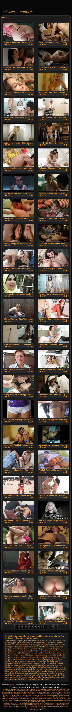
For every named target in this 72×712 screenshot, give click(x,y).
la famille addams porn (44, 671)
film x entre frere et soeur (33, 661)
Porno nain (31, 694)
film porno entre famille (25, 651)
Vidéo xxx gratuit (60, 705)
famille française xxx (44, 641)
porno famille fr (32, 679)
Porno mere (66, 692)
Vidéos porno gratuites (9, 689)
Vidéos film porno (49, 694)
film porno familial (51, 651)
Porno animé (18, 698)
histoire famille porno (12, 671)
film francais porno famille (24, 647)
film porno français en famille (15, 655)
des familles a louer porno (14, 641)
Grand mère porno (36, 690)
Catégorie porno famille (26, 12)
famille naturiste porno (42, 643)
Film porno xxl (46, 690)
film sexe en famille (17, 661)
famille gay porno (11, 643)
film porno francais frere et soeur (16, 657)
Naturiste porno (34, 689)
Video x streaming (29, 700)
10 (41, 627)
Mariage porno (32, 703)
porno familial (39, 677)
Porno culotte (55, 700)
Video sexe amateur (46, 697)
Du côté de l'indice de (10, 12)
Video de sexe (56, 690)
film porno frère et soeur (37, 657)
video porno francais (8, 698)
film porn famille (39, 647)
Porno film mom (41, 692)
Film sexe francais (52, 695)
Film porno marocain (26, 695)
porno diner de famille (23, 675)
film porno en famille (46, 649)
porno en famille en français (41, 675)
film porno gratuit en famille (55, 657)
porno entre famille (11, 677)
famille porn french (57, 643)
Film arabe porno (41, 708)
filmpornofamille (48, 665)
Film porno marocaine (58, 689)
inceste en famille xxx (28, 671)
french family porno (58, 667)
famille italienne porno (25, 643)
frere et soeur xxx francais (57, 669)
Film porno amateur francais (15, 692)
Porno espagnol (65, 698)
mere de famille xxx (53, 673)
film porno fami (38, 651)
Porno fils (40, 703)
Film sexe (39, 698)
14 (52, 627)
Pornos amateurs (49, 703)
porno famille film (20, 679)
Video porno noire (56, 692)
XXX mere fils (39, 694)
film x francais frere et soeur (28, 663)
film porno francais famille (56, 655)
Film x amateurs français (43, 700)
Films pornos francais (20, 694)
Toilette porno (64, 706)
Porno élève (50, 705)
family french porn (25, 645)
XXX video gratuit (32, 706)
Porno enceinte (47, 698)
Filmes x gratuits (10, 690)
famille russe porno (12, 645)
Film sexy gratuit (32, 701)
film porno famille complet (21, 653)
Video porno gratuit (8, 697)
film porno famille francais (39, 653)
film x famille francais (50, 661)
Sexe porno (56, 698)
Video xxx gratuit (34, 697)
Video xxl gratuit (64, 695)
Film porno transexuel (9, 703)
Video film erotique (45, 689)
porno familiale (50, 677)
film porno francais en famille (36, 655)
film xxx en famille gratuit (33, 665)
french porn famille (11, 669)
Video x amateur (65, 700)
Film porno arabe (14, 695)
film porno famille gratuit (57, 653)
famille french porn (58, 641)
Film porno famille (14, 684)
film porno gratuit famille (13, 659)
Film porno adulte (7, 700)
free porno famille (18, 667)
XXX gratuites (59, 694)
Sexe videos (41, 701)
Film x (49, 692)
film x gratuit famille (17, 665)
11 (45, 627)
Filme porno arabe (7, 694)
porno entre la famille (26, 677)
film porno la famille (50, 659)
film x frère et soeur (45, 663)
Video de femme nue (23, 689)
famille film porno (30, 641)
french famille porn (31, 667)
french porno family (25, 669)
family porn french (39, 645)
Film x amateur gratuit (40, 705)
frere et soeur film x (40, 669)
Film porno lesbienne (29, 698)
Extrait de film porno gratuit (61, 697)
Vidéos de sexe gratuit (23, 690)
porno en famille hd (58, 675)
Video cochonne (18, 700)
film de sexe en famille (54, 645)
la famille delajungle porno (19, 673)
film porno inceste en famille (32, 659)
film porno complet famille (54, 647)
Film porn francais (29, 692)
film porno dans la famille (14, 649)
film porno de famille (31, 649)
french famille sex (44, 667)
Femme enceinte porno (39, 695)
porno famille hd (43, 679)
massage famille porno (37, 673)
